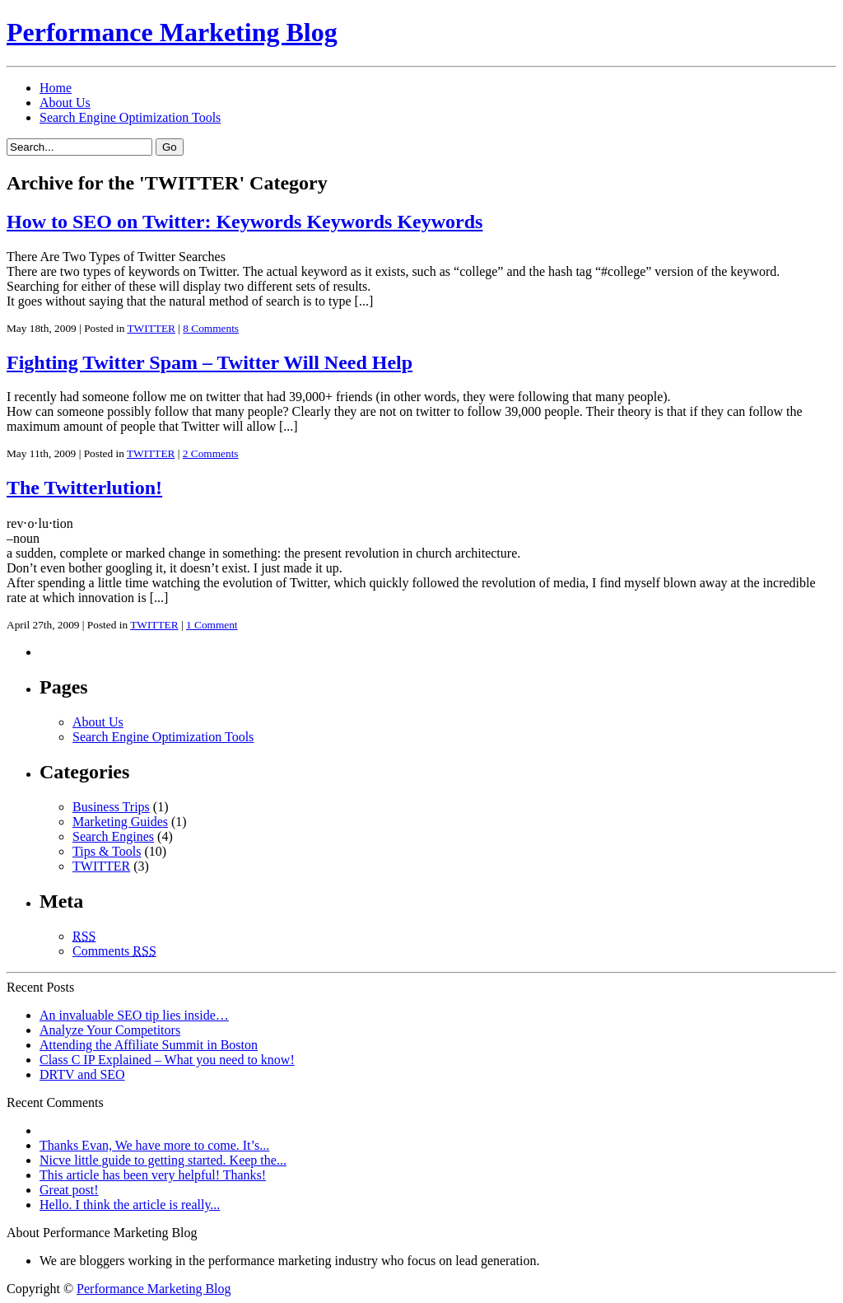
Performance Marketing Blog (172, 32)
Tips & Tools (106, 851)
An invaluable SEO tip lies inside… (134, 1015)
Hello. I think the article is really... (130, 1205)
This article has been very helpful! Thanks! (153, 1175)
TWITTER (151, 328)
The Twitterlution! (84, 487)
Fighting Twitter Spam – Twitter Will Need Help (209, 362)
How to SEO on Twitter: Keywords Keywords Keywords (244, 221)
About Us (65, 103)
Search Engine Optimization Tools (130, 117)
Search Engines (113, 836)
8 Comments (211, 328)
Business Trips (111, 807)
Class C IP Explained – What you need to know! (167, 1060)
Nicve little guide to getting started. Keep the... (163, 1160)
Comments (114, 951)
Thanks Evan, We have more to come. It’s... (154, 1145)
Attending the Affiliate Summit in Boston (149, 1045)
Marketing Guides (120, 822)
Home (56, 88)
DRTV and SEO (82, 1074)
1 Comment (212, 625)
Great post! (69, 1190)
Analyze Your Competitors (110, 1030)
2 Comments (211, 453)
